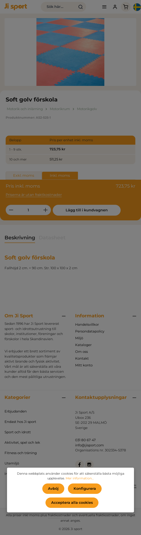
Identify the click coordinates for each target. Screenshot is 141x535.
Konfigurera (85, 488)
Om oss (81, 351)
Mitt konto (84, 365)
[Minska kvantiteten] (11, 210)
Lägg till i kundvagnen (87, 210)
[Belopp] (28, 210)
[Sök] (80, 7)
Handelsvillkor (87, 324)
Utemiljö (12, 463)
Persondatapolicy (89, 331)
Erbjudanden (16, 411)
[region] (70, 52)
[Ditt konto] (115, 7)
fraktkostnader (59, 515)
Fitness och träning (21, 453)
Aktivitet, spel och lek (22, 442)
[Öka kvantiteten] (45, 210)
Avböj (53, 488)
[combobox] (58, 7)
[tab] (20, 238)
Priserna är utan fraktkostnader (34, 195)
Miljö (79, 338)
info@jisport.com (89, 445)
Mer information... (80, 478)
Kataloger (83, 345)
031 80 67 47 (85, 440)
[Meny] (104, 7)
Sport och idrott (18, 432)
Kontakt (82, 358)
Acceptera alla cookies (72, 502)
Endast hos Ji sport (20, 422)
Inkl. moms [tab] (60, 175)
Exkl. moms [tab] (23, 175)
